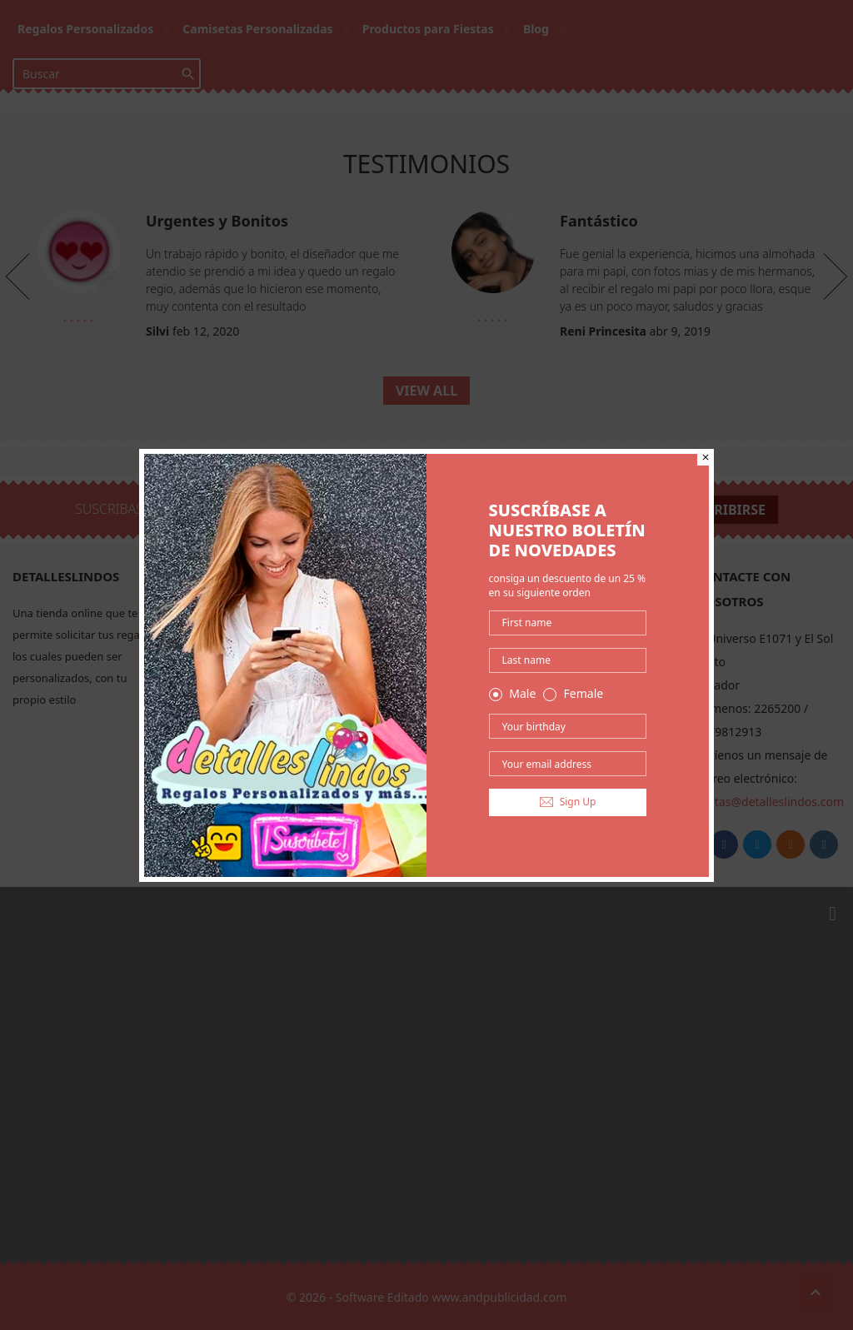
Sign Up (568, 802)
